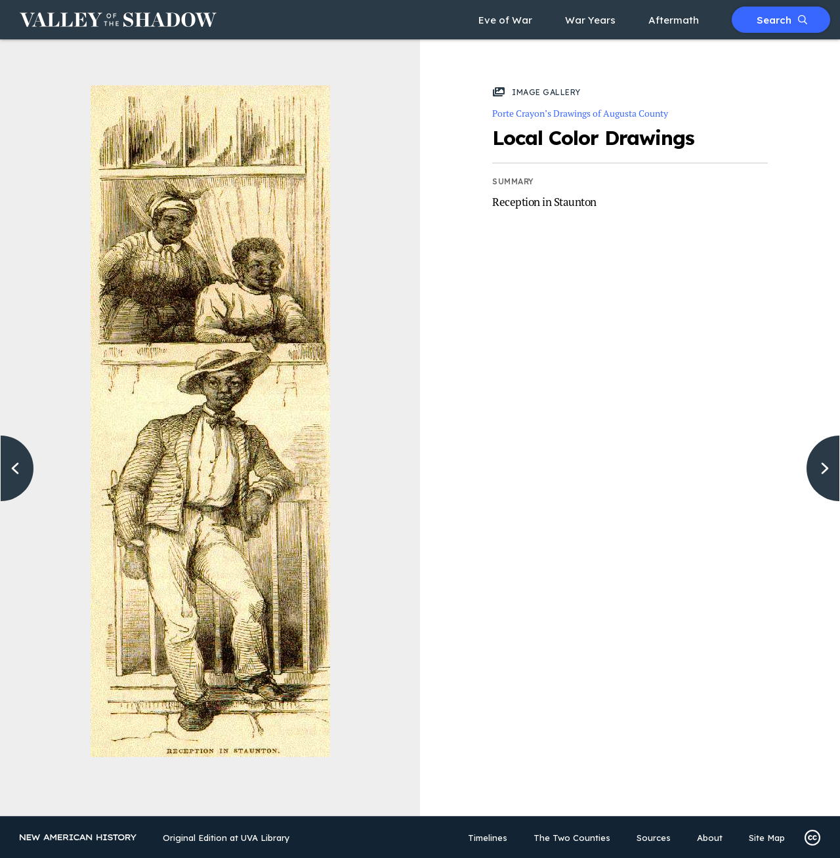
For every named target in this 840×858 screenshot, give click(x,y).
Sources (654, 837)
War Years (590, 20)
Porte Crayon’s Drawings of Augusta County (580, 113)
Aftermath (673, 20)
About (710, 837)
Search (782, 20)
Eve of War (505, 20)
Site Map (767, 837)
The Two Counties (572, 837)
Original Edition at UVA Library (226, 837)
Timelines (487, 837)
